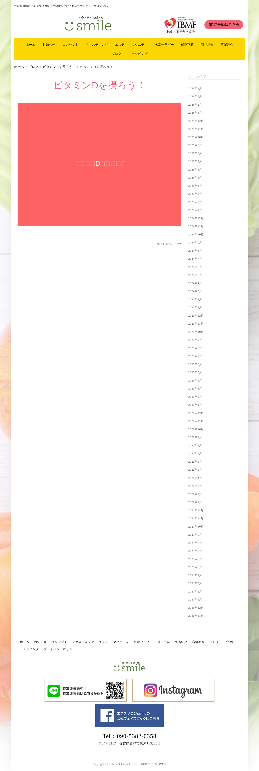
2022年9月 (195, 437)
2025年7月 (195, 161)
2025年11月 (196, 129)
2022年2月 (195, 494)
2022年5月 (195, 469)
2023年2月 (195, 396)
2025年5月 (195, 177)
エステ (119, 45)
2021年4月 (195, 575)
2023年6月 (195, 364)
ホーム (30, 45)
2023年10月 (196, 331)
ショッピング (138, 54)
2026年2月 (195, 104)
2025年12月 (196, 121)
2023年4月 (195, 380)
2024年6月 (195, 267)
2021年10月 (196, 526)
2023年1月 (195, 404)
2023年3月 (195, 388)
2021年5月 (195, 567)
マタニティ (140, 45)
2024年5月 (195, 275)
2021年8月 (195, 542)
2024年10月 (196, 234)
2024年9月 (195, 242)
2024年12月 (196, 218)
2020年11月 (196, 615)
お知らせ (48, 45)
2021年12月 (196, 510)
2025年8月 (195, 153)
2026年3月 (195, 96)
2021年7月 (195, 550)
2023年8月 (195, 348)
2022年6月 (195, 461)
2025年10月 (196, 137)
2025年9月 (195, 145)
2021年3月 (195, 583)
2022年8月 (195, 445)
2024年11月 (196, 226)
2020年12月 (196, 607)
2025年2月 (195, 202)
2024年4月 (195, 283)
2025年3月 (195, 193)
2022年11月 (196, 421)
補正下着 (187, 45)
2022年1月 (195, 502)
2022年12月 (196, 413)
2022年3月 (195, 486)
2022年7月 (195, 453)
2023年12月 (196, 315)
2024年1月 (195, 307)
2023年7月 (195, 356)
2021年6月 (195, 559)
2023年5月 (195, 372)
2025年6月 (195, 169)
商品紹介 (207, 45)
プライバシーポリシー (60, 649)
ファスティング (96, 45)
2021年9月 (195, 534)
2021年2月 (195, 591)
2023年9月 (195, 339)
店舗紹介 (227, 45)
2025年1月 (195, 210)
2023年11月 (196, 323)
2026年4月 (195, 88)
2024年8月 (195, 250)
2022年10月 (196, 429)
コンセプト (70, 45)
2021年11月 (196, 518)
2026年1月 (195, 112)
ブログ (116, 54)
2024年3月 (195, 291)
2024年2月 (195, 299)
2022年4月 (195, 478)
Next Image (166, 243)
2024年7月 (195, 258)
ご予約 (228, 642)
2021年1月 (195, 599)
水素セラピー (164, 45)
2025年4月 (195, 185)
